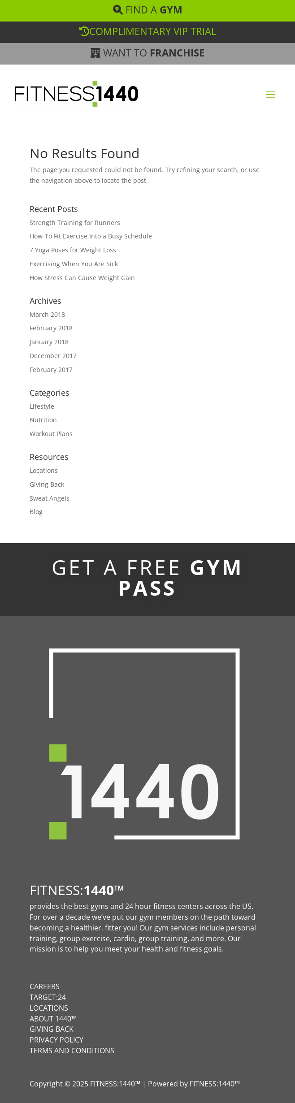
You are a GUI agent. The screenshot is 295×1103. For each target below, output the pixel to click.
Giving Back (47, 484)
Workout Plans (51, 433)
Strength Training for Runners (75, 222)
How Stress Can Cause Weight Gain (82, 277)
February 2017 (51, 369)
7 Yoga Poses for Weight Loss (73, 250)
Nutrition (43, 419)
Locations (44, 470)
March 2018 (47, 314)
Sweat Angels (49, 498)
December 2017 (53, 355)
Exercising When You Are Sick (74, 264)
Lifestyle (42, 406)
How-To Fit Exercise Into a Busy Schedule (91, 236)
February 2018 (51, 328)
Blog (36, 511)
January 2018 (49, 341)
